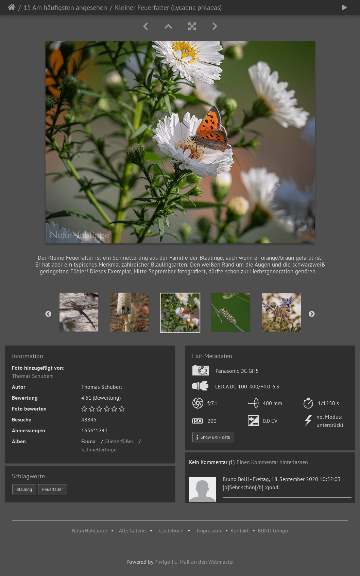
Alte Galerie (132, 530)
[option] (78, 312)
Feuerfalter (52, 489)
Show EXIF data (213, 437)
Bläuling (24, 489)
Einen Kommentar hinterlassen (272, 462)
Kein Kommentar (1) (212, 462)
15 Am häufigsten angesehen (65, 7)
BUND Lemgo (273, 530)
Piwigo (162, 561)
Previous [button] (48, 314)
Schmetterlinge (101, 449)
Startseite (12, 7)
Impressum (210, 530)
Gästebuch (172, 530)
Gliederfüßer (120, 441)
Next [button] (311, 314)
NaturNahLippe (89, 530)
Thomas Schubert (32, 375)
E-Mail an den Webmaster (204, 561)
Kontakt (239, 530)
